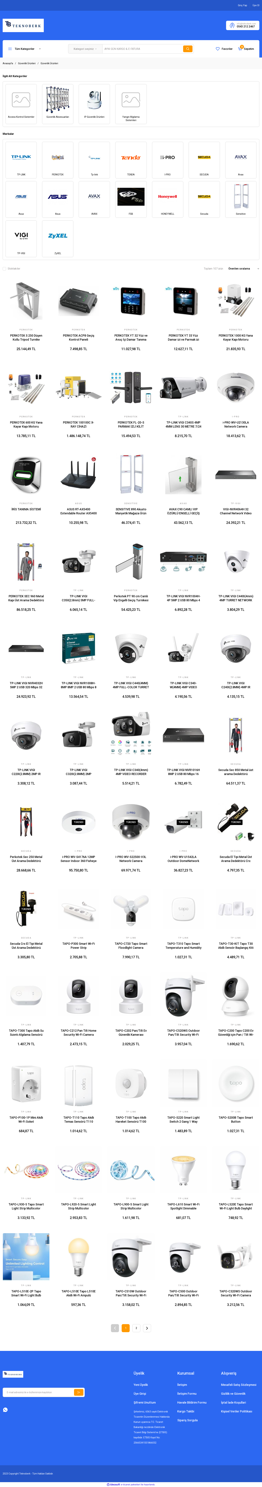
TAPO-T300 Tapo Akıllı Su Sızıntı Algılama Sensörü (26, 1032)
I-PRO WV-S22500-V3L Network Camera (130, 859)
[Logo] (23, 25)
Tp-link (183, 417)
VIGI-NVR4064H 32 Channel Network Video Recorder (236, 511)
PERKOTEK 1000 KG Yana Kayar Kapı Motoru (236, 337)
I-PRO (236, 417)
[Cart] (246, 49)
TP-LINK (79, 938)
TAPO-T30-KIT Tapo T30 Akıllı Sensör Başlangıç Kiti (235, 945)
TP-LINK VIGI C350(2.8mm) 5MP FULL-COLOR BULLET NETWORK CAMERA (79, 598)
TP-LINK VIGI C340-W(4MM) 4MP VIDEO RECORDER (183, 685)
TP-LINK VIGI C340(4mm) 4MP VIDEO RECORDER (131, 772)
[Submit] (78, 1392)
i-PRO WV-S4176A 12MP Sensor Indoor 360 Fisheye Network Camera (78, 859)
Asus (78, 503)
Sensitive (131, 503)
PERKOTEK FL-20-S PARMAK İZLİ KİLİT (131, 424)
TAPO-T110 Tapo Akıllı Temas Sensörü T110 (78, 1119)
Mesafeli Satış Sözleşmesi (238, 1385)
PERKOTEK (26, 330)
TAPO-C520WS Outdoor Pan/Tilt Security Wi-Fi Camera (183, 1033)
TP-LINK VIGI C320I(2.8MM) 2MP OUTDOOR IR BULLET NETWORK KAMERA (78, 772)
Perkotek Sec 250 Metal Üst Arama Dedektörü (26, 859)
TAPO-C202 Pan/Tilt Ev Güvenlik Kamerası (131, 1032)
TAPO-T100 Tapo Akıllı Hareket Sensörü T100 (131, 1119)
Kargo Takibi (185, 1411)
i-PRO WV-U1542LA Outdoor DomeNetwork (183, 859)
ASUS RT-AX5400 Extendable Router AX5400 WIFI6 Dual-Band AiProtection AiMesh (78, 511)
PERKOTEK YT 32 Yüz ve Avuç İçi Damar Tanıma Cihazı (131, 338)
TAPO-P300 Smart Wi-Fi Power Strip (78, 945)
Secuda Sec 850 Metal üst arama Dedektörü (235, 772)
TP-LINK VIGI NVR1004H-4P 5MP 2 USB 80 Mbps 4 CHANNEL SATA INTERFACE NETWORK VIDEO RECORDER (183, 598)
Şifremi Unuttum (145, 1402)
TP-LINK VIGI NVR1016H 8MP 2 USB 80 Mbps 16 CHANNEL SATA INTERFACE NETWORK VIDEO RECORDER (183, 772)
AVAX (183, 503)
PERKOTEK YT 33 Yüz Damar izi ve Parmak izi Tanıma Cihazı (183, 338)
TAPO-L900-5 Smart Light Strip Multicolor (131, 1206)
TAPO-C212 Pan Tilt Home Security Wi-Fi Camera (78, 1032)
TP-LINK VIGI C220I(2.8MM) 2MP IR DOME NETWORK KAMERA (26, 772)
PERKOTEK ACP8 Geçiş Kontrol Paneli (78, 337)
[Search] (148, 49)
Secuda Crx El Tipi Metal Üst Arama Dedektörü (26, 945)
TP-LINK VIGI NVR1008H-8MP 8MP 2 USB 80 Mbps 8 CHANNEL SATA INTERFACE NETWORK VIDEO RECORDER (78, 685)
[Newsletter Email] (44, 1392)
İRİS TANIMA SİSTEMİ (26, 509)
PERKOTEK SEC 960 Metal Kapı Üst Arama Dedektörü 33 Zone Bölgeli (26, 598)
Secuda (236, 764)
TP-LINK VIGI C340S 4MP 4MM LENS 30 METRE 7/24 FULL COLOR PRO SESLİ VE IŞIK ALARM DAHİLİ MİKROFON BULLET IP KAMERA (183, 425)
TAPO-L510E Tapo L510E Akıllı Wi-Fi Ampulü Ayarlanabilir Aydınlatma (78, 1293)
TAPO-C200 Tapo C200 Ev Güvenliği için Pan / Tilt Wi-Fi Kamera (236, 1033)
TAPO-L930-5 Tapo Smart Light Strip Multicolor (26, 1206)
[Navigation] (24, 49)
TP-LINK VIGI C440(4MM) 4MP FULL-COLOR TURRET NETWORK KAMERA (131, 685)
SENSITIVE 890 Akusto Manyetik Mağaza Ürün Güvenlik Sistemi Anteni (131, 511)
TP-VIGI (236, 503)
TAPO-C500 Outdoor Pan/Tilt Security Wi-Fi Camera (183, 1293)
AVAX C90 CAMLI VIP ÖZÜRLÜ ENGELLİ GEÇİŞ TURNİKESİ (183, 511)
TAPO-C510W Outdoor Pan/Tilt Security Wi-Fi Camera (130, 1293)
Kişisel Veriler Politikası (236, 1411)
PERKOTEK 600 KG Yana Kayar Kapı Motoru (26, 424)
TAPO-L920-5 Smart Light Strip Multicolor (78, 1206)
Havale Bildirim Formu (192, 1402)
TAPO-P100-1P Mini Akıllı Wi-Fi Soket (26, 1119)
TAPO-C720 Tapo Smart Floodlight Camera (131, 945)
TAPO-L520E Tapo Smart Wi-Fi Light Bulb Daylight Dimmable (236, 1206)
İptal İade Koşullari (233, 1402)
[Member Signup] (256, 5)
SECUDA (26, 851)
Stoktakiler (14, 268)
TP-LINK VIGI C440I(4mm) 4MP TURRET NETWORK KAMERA (235, 598)
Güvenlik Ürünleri (49, 63)
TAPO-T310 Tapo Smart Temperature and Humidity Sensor (183, 946)
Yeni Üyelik (141, 1385)
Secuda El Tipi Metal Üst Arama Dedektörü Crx (236, 859)
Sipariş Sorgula (187, 1420)
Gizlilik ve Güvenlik (233, 1393)
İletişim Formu (186, 1393)
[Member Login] (242, 5)
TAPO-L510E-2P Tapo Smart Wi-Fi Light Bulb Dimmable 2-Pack (26, 1293)
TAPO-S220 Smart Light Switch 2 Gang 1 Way (183, 1119)
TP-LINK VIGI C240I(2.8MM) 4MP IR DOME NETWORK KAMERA (236, 685)
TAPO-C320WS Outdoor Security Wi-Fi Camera (235, 1293)
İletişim (182, 1385)
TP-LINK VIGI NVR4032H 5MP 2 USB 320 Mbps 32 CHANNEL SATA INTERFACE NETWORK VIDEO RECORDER (26, 685)
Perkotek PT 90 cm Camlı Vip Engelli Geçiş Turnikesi (130, 598)
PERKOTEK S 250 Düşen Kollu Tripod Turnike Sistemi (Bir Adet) (26, 338)
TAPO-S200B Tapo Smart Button (236, 1119)
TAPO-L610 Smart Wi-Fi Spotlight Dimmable (183, 1206)
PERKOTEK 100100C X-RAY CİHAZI (78, 424)
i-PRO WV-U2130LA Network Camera (236, 424)
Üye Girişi (140, 1393)
